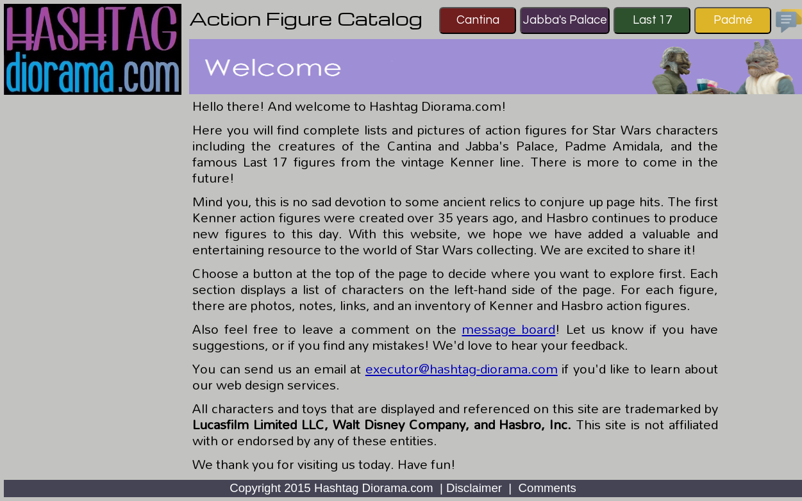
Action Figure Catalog (305, 18)
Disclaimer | (480, 488)
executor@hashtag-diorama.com (461, 368)
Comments (547, 488)
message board (508, 328)
